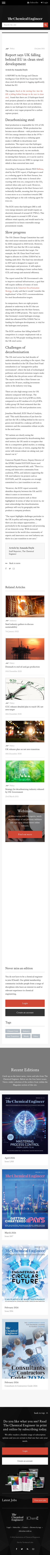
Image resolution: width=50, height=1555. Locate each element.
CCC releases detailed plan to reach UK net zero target (24, 708)
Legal (9, 1527)
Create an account (25, 1012)
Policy (12, 48)
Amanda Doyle (26, 547)
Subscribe (32, 2)
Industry (13, 621)
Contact (25, 1527)
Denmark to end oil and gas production (22, 666)
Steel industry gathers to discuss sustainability (19, 625)
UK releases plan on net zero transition (22, 749)
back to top (39, 1413)
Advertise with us (25, 1531)
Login (44, 2)
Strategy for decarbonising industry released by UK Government (24, 790)
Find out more (25, 834)
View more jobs (40, 1500)
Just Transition (13, 1036)
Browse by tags (35, 1527)
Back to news (14, 563)
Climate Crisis (12, 1031)
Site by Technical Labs (25, 1542)
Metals (26, 1036)
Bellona (40, 169)
